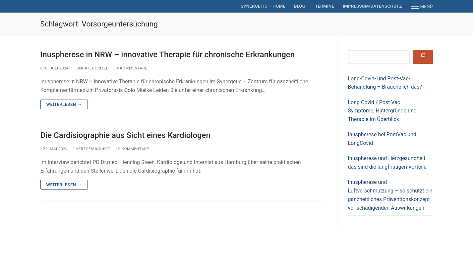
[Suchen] (423, 57)
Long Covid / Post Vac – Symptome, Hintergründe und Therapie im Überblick (382, 111)
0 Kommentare (132, 149)
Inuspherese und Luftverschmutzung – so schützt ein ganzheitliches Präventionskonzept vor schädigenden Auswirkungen (390, 195)
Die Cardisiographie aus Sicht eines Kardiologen (125, 135)
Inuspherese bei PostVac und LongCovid (382, 138)
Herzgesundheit (91, 149)
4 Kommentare (131, 68)
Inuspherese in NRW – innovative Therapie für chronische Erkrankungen (167, 54)
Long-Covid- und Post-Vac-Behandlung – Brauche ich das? (385, 82)
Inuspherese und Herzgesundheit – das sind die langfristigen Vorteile (389, 162)
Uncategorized (91, 68)
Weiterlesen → (64, 104)
